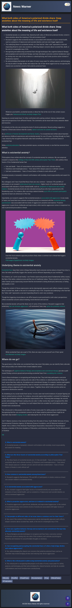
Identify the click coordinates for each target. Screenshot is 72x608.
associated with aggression (51, 198)
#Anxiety (6, 578)
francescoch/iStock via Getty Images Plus (27, 114)
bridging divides (22, 415)
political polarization (12, 145)
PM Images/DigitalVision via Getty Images (20, 260)
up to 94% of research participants (55, 191)
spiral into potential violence (55, 306)
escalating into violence (54, 373)
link (3, 435)
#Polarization (7, 581)
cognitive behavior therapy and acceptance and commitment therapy (36, 371)
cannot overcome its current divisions (44, 130)
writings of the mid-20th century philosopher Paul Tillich (36, 160)
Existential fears (7, 270)
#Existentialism (37, 578)
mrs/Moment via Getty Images (16, 354)
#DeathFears (24, 578)
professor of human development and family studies (22, 134)
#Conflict (14, 578)
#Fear (46, 578)
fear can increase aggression (18, 306)
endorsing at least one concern (30, 184)
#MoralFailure (55, 578)
